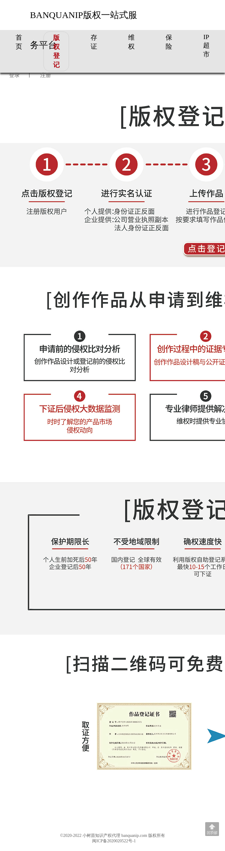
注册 (45, 75)
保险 (169, 42)
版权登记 (56, 51)
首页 (19, 42)
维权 (131, 42)
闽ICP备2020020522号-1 (114, 841)
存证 (94, 42)
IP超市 (206, 45)
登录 (14, 75)
